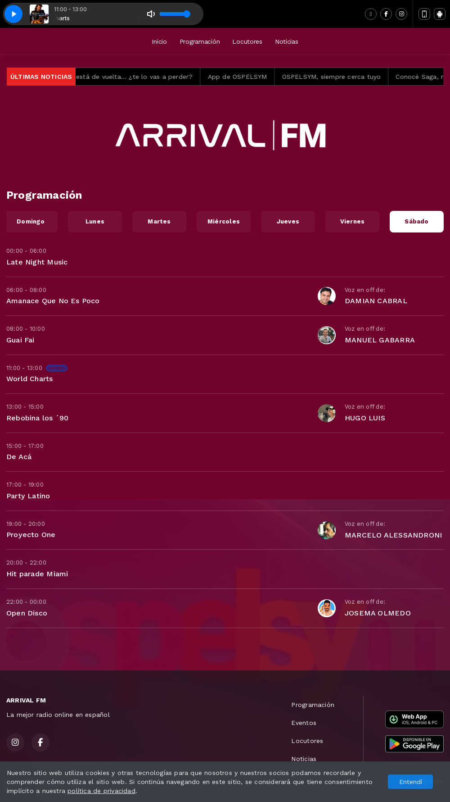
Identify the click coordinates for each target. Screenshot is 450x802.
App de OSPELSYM (262, 76)
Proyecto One (31, 534)
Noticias (286, 41)
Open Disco (26, 613)
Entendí (410, 781)
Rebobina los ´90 (37, 418)
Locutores (247, 41)
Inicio (159, 41)
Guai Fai (20, 340)
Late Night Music (37, 262)
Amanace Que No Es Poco (53, 300)
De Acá (19, 456)
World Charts (29, 378)
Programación (200, 41)
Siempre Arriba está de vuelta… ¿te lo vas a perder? (136, 76)
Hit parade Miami (37, 574)
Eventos (303, 722)
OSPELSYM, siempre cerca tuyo (356, 76)
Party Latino (28, 496)
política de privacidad (101, 790)
